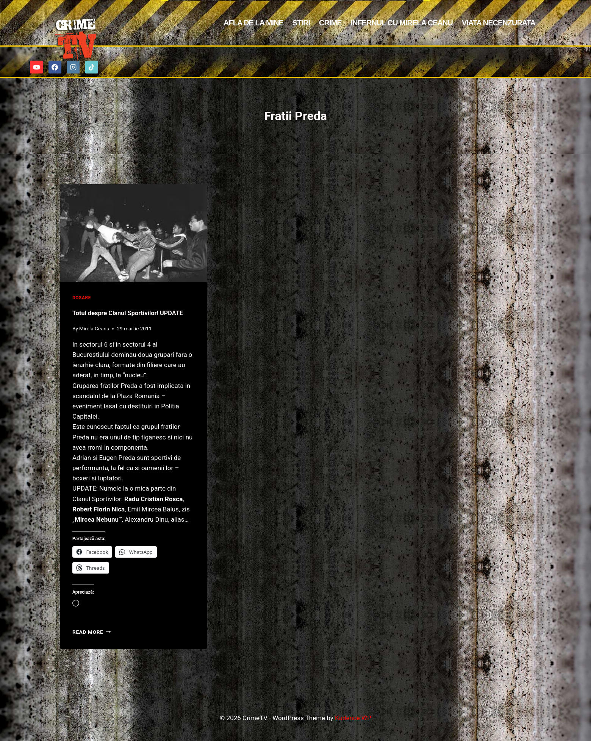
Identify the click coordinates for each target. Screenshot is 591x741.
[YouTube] (36, 67)
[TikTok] (91, 67)
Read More (91, 648)
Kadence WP (353, 718)
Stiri (301, 23)
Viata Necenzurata (498, 23)
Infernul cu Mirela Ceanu (402, 23)
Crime (330, 23)
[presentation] (133, 233)
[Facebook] (54, 67)
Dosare (81, 297)
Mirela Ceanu (94, 344)
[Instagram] (73, 67)
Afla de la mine (253, 23)
